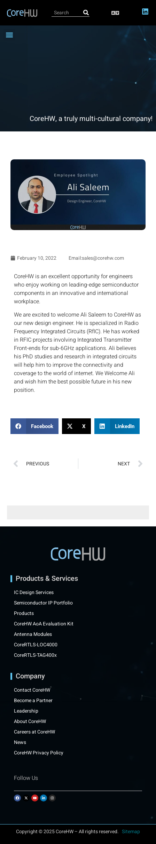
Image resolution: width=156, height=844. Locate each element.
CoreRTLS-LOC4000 (35, 644)
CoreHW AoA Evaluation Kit (43, 624)
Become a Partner (33, 700)
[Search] (86, 12)
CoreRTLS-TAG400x (35, 655)
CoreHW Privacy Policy (39, 753)
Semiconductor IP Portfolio (43, 603)
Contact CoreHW (32, 690)
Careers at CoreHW (34, 732)
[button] (115, 12)
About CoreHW (30, 721)
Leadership (26, 711)
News (20, 742)
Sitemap (131, 831)
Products (24, 613)
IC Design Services (34, 592)
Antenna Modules (33, 634)
